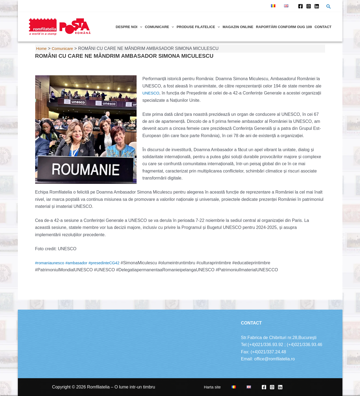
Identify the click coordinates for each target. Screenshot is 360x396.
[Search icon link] (328, 7)
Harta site (230, 387)
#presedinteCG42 (110, 262)
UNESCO (152, 93)
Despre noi (129, 27)
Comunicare (159, 27)
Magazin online (238, 27)
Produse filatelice (198, 27)
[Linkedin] (316, 6)
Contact (323, 27)
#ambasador (80, 262)
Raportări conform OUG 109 (284, 27)
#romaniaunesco (51, 262)
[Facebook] (300, 6)
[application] (139, 27)
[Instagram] (308, 6)
